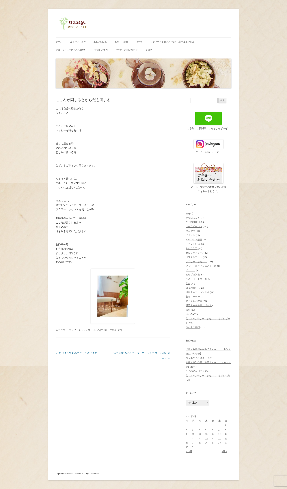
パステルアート (194, 257)
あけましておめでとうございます (76, 353)
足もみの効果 (100, 41)
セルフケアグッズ (195, 252)
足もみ (96, 330)
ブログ (149, 50)
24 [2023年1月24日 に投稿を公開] (193, 442)
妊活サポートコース (196, 279)
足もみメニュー (78, 41)
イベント (190, 235)
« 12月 (189, 451)
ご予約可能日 (193, 222)
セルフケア (191, 248)
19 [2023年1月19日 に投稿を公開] (206, 438)
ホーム (59, 41)
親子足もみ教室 (194, 301)
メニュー (190, 270)
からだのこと (193, 217)
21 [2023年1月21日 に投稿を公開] (219, 438)
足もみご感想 (193, 327)
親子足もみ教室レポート (199, 305)
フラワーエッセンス (79, 330)
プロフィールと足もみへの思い (71, 50)
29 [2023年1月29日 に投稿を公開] (226, 442)
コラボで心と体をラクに (199, 358)
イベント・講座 (194, 239)
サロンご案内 (101, 50)
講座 (188, 309)
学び (188, 283)
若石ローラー (193, 296)
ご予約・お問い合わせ (126, 50)
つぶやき (190, 230)
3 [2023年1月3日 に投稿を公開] (192, 429)
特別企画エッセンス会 (197, 292)
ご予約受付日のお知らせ (199, 371)
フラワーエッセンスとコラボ (201, 266)
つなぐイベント (194, 226)
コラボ (139, 41)
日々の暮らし (193, 287)
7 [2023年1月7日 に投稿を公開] (219, 429)
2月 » (224, 451)
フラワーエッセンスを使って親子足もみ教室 (172, 41)
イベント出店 (193, 244)
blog (188, 213)
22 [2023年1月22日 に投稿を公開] (226, 438)
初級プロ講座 (121, 41)
